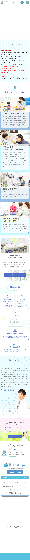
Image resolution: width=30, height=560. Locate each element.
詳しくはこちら (15, 436)
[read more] (12, 456)
